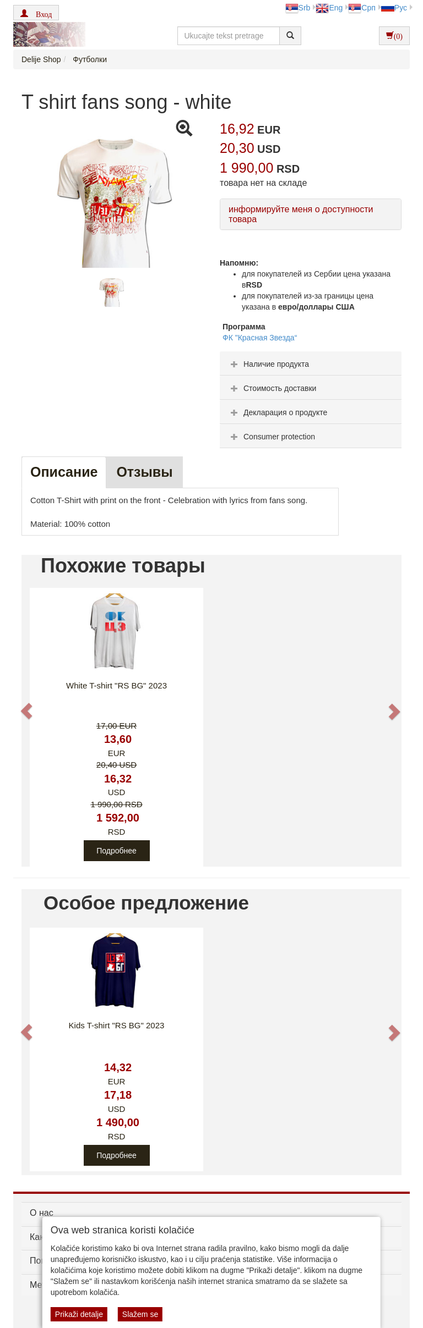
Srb (298, 7)
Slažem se (140, 1314)
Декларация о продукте (277, 412)
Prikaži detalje (79, 1314)
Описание (63, 472)
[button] (36, 12)
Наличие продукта (268, 364)
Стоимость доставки (272, 388)
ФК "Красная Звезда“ (260, 337)
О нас (41, 1212)
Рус (394, 7)
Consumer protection (271, 436)
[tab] (311, 363)
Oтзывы (144, 472)
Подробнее (116, 850)
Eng (329, 7)
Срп (361, 7)
